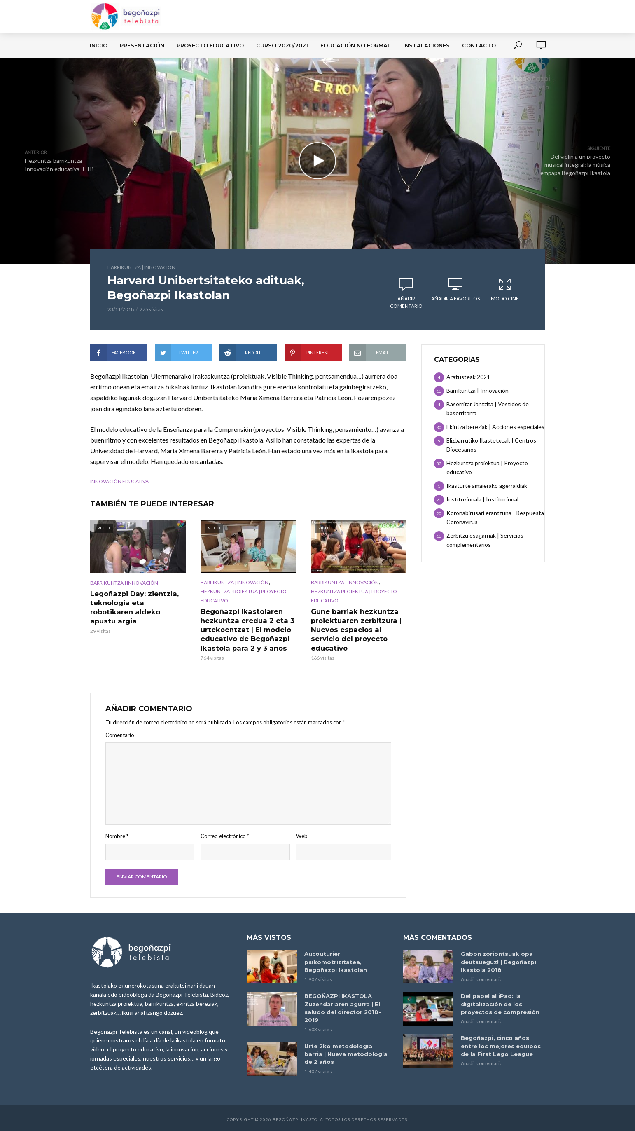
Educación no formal (355, 45)
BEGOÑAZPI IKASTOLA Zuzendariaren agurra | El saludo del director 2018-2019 (342, 1006)
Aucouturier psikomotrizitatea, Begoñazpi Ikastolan (335, 960)
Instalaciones (426, 45)
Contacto (479, 45)
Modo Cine (505, 289)
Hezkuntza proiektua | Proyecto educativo (244, 596)
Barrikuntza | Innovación (141, 267)
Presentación (142, 45)
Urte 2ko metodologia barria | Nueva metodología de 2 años (346, 1051)
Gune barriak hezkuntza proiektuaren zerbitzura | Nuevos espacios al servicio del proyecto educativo (355, 629)
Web (302, 834)
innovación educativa (119, 481)
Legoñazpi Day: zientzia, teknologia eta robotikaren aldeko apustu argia (138, 602)
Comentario (119, 734)
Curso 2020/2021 (282, 45)
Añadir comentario (406, 302)
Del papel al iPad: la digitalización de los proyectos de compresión (500, 1002)
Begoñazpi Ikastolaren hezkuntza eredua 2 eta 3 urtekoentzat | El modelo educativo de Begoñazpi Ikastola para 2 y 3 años (246, 629)
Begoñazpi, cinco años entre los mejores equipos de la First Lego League (501, 1044)
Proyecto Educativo (210, 45)
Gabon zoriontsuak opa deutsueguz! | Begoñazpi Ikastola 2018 (498, 960)
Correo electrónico (225, 834)
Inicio (98, 45)
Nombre (116, 834)
